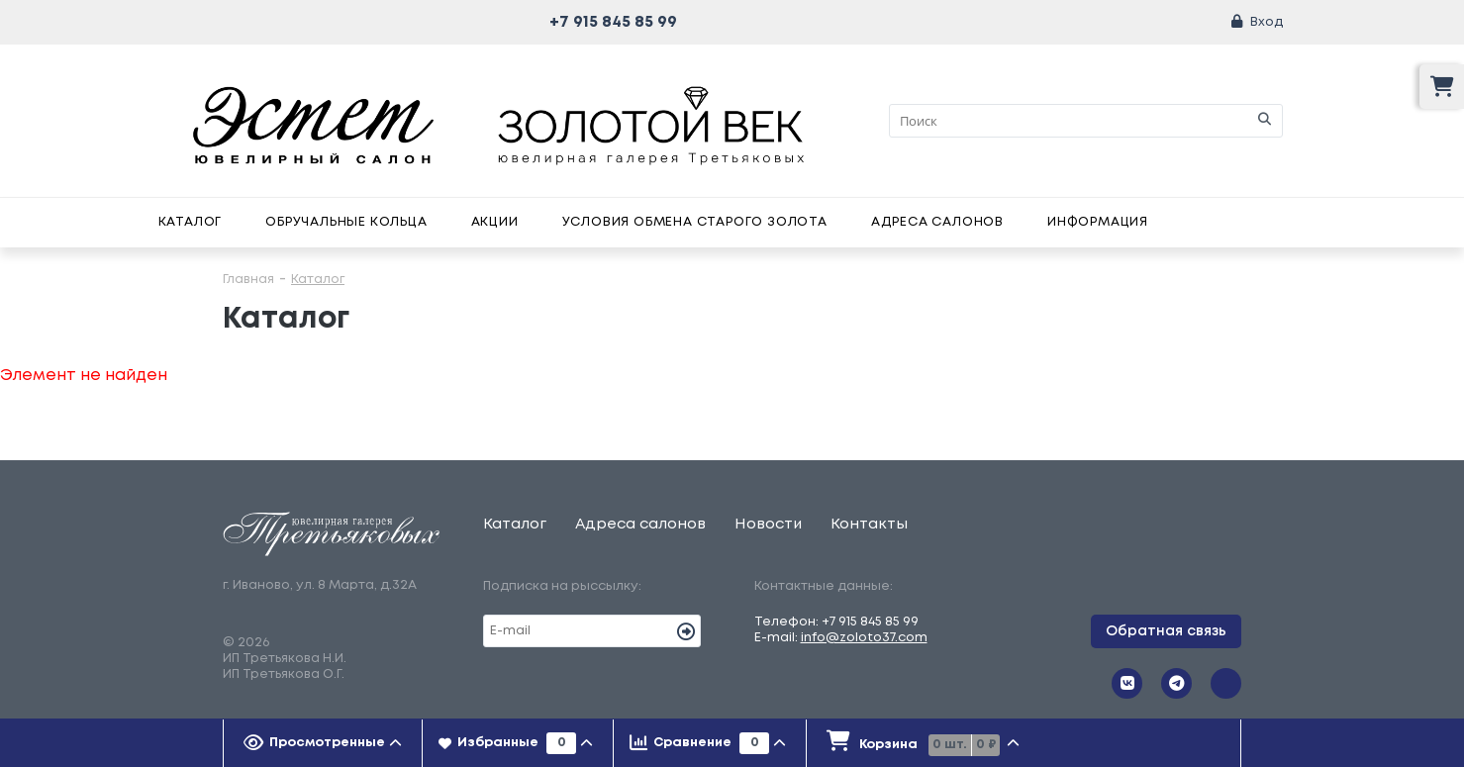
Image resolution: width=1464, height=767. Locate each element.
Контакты (869, 524)
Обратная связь (1166, 631)
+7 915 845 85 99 (613, 22)
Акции (495, 222)
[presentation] (323, 743)
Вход (1266, 22)
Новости (768, 524)
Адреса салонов (937, 222)
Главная (248, 279)
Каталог (190, 222)
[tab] (323, 743)
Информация (1097, 222)
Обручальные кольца (346, 222)
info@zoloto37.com (864, 637)
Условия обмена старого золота (695, 222)
